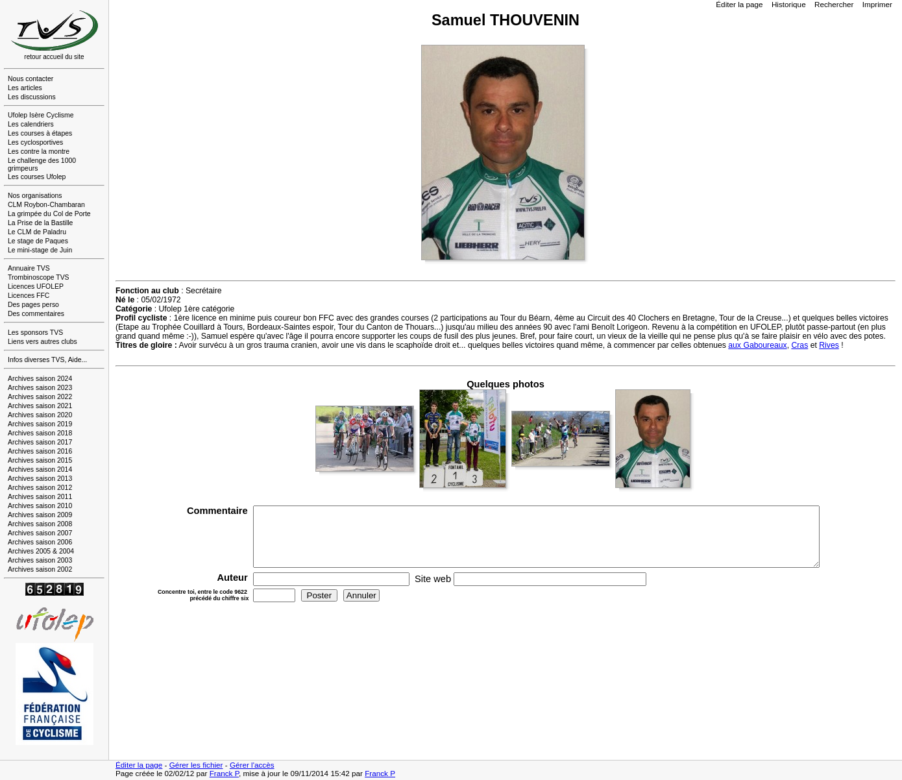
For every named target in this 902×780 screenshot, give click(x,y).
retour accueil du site (54, 53)
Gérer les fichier (196, 765)
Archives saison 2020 (40, 415)
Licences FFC (28, 295)
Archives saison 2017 (40, 442)
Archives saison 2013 (40, 478)
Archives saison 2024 (40, 378)
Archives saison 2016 (40, 451)
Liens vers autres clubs (42, 341)
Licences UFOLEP (36, 286)
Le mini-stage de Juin (40, 250)
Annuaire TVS (29, 268)
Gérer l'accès (252, 765)
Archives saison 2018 (40, 433)
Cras (799, 345)
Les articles (25, 87)
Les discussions (32, 97)
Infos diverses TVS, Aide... (47, 359)
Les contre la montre (38, 151)
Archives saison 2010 (40, 505)
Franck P (224, 773)
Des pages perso (33, 304)
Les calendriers (31, 124)
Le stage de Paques (38, 241)
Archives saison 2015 (40, 460)
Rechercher (834, 4)
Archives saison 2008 (40, 524)
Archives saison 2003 (40, 560)
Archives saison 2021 (40, 405)
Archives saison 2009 (40, 514)
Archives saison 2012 (40, 487)
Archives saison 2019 (40, 424)
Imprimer (877, 4)
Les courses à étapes (40, 133)
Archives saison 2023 (40, 387)
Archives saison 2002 (40, 569)
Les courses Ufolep (37, 176)
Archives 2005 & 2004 (41, 551)
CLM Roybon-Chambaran (46, 204)
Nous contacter (30, 78)
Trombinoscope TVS (38, 277)
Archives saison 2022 (40, 396)
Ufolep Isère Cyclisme (41, 115)
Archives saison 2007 (40, 533)
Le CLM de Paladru (37, 232)
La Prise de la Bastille (40, 222)
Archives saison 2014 (40, 469)
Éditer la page (739, 4)
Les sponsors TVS (35, 332)
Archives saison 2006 (40, 542)
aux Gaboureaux (757, 345)
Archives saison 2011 (40, 496)
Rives (829, 345)
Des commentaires (36, 313)
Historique (789, 4)
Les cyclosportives (35, 142)
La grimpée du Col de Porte (49, 213)
